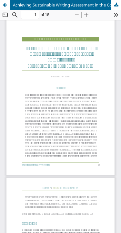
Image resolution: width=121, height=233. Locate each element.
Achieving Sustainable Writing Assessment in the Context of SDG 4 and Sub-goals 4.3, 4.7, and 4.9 (67, 5)
